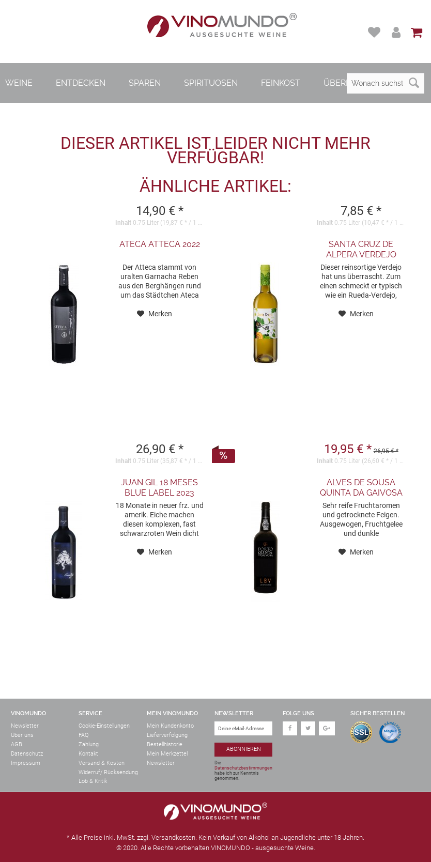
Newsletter (25, 725)
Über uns (22, 735)
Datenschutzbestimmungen (243, 768)
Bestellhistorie (164, 744)
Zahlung (89, 744)
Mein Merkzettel (167, 753)
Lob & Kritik (93, 781)
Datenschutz (27, 753)
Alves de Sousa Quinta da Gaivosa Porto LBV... (361, 488)
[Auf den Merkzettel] (154, 313)
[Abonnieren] (243, 750)
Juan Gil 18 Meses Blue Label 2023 (159, 488)
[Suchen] (414, 83)
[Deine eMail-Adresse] (243, 728)
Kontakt (88, 753)
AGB (16, 744)
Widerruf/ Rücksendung (108, 772)
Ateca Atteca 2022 (159, 244)
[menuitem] (375, 32)
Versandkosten (173, 837)
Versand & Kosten (102, 763)
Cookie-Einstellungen (104, 725)
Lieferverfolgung (167, 735)
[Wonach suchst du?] (385, 83)
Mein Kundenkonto (170, 725)
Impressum (25, 763)
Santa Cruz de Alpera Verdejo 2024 (361, 249)
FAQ (83, 735)
